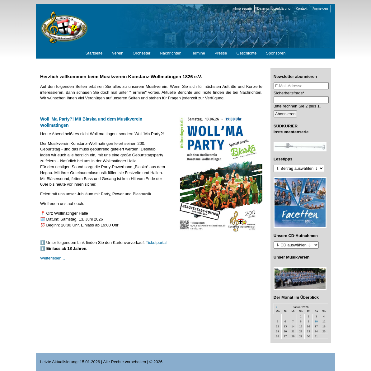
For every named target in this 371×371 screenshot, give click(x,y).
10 (316, 321)
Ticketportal (156, 242)
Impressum (243, 8)
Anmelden (320, 8)
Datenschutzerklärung (273, 8)
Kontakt (301, 8)
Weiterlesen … (53, 258)
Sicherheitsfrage (289, 92)
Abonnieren (285, 114)
